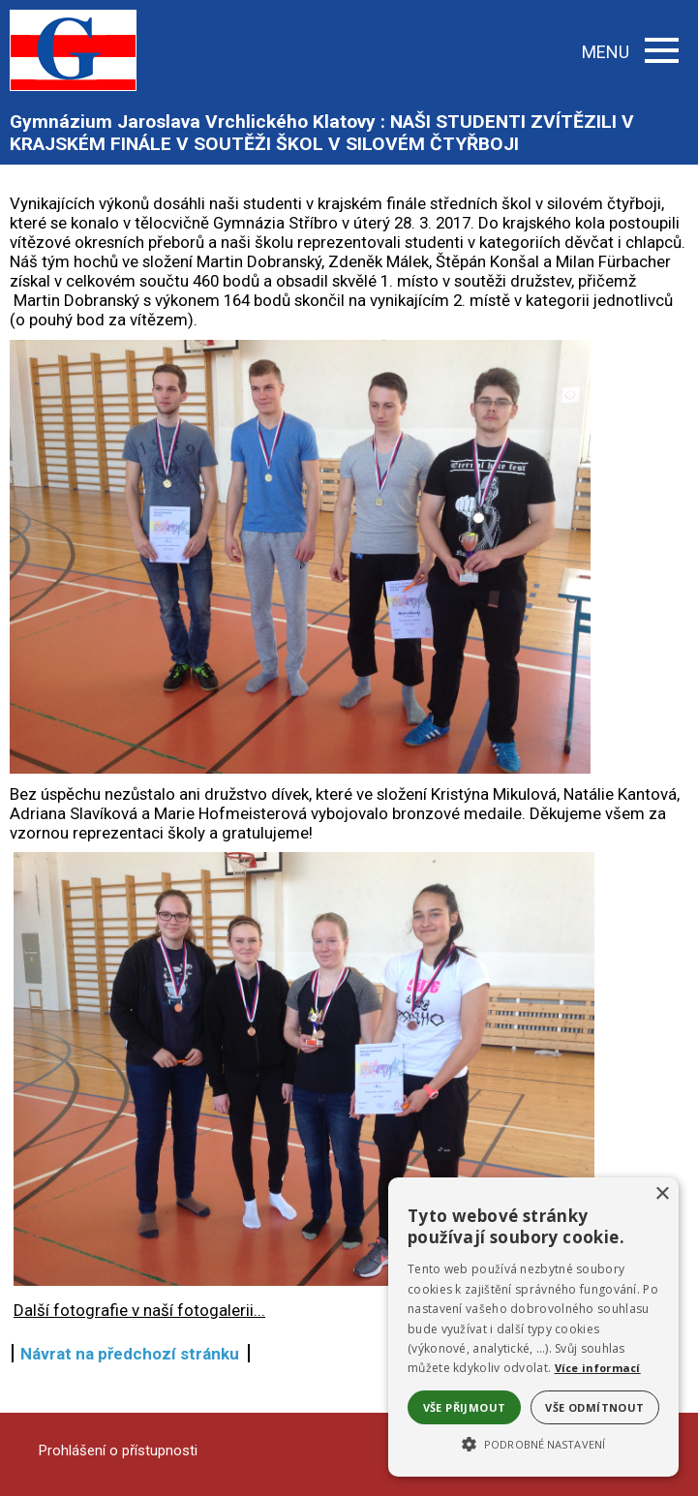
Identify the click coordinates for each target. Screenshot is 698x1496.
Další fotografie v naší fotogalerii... (139, 1310)
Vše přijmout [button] (464, 1407)
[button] (533, 1442)
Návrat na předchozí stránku (129, 1353)
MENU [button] (630, 52)
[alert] (533, 1327)
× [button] (661, 1194)
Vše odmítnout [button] (594, 1407)
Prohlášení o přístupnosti (118, 1450)
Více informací (598, 1367)
